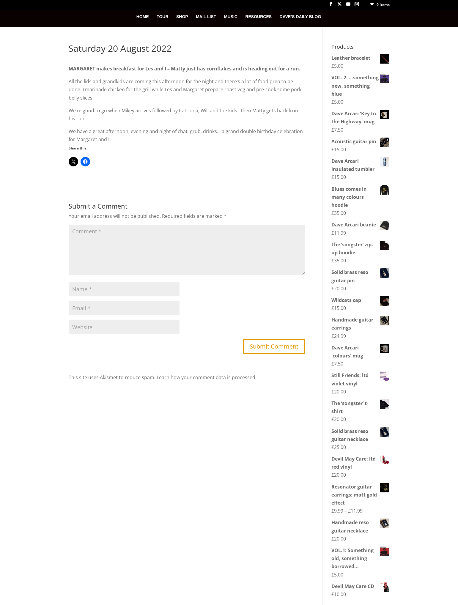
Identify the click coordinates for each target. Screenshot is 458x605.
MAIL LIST (206, 17)
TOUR (162, 17)
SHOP (182, 17)
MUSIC (230, 17)
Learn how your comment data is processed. (206, 377)
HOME (142, 17)
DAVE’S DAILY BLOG (300, 17)
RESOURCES (258, 17)
